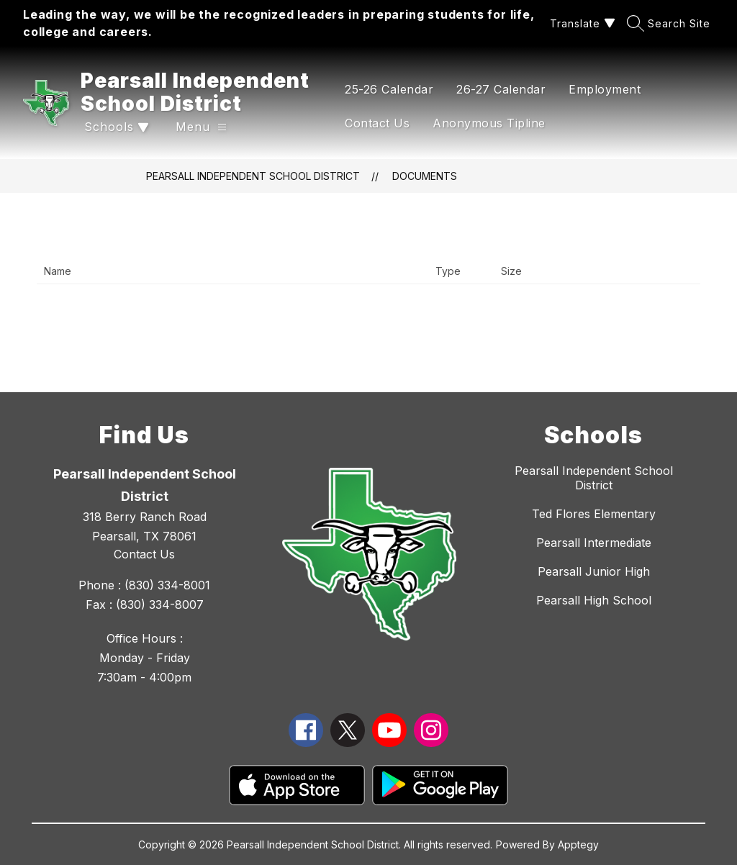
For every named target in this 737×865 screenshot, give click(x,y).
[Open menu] (201, 127)
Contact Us (377, 123)
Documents (424, 176)
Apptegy (578, 844)
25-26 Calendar (389, 89)
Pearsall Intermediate (593, 542)
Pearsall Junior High (594, 571)
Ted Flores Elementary (594, 514)
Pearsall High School (593, 600)
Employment (605, 89)
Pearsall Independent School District (253, 176)
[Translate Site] (580, 23)
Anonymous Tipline (489, 123)
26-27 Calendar (501, 89)
